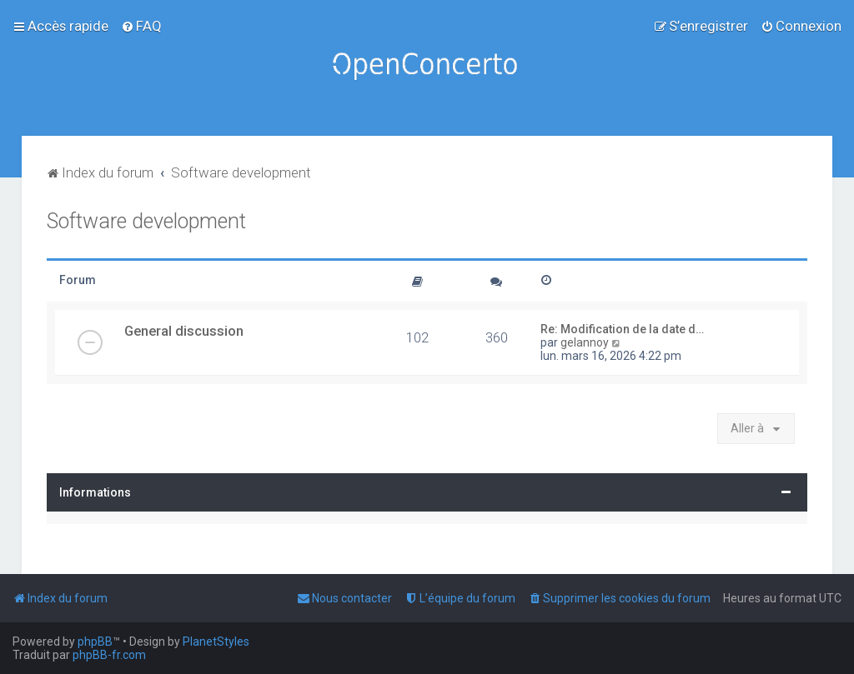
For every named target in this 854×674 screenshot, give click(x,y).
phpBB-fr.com (109, 655)
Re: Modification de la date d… (622, 329)
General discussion (184, 330)
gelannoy (584, 342)
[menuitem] (141, 25)
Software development (146, 221)
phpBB (95, 641)
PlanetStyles (216, 641)
